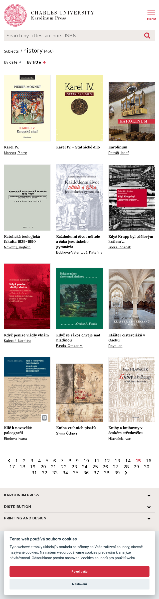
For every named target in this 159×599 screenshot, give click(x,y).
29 (136, 467)
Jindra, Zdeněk (119, 247)
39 (117, 473)
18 (22, 467)
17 (12, 467)
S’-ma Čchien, (67, 433)
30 (146, 467)
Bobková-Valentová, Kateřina (79, 252)
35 (75, 473)
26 (105, 467)
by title (36, 62)
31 (34, 473)
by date (13, 62)
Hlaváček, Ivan (119, 438)
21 (53, 467)
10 (86, 461)
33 (55, 473)
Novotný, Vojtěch (17, 247)
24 (84, 467)
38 (106, 473)
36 (86, 473)
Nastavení (79, 584)
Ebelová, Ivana (15, 438)
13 (117, 461)
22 (64, 467)
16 (148, 461)
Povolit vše (79, 571)
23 (74, 467)
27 (115, 467)
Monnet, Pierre (15, 152)
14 (128, 461)
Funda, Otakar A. (69, 345)
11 (97, 461)
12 (107, 461)
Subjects (11, 51)
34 (65, 473)
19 (33, 467)
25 (95, 467)
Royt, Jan (115, 345)
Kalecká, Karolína (17, 340)
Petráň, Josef (118, 152)
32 (44, 473)
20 (43, 467)
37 (96, 473)
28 (126, 467)
